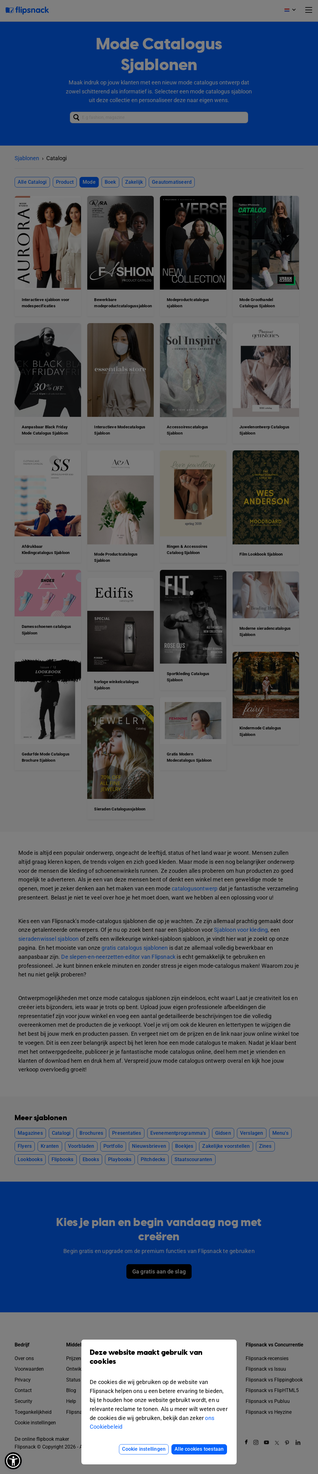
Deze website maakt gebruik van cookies (159, 1361)
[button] (13, 1461)
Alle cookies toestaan (199, 1449)
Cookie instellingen (144, 1449)
